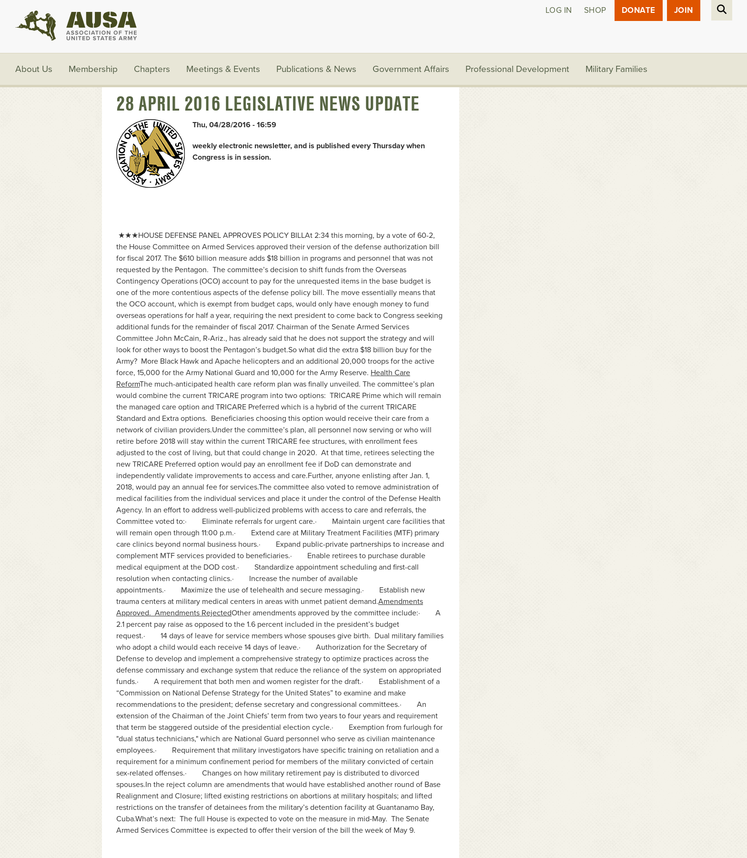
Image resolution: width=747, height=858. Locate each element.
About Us (33, 69)
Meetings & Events (223, 69)
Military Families (616, 69)
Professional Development (517, 69)
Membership (93, 69)
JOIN (683, 10)
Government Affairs (411, 69)
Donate (639, 10)
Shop (595, 10)
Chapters (152, 69)
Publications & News (316, 69)
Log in (558, 10)
